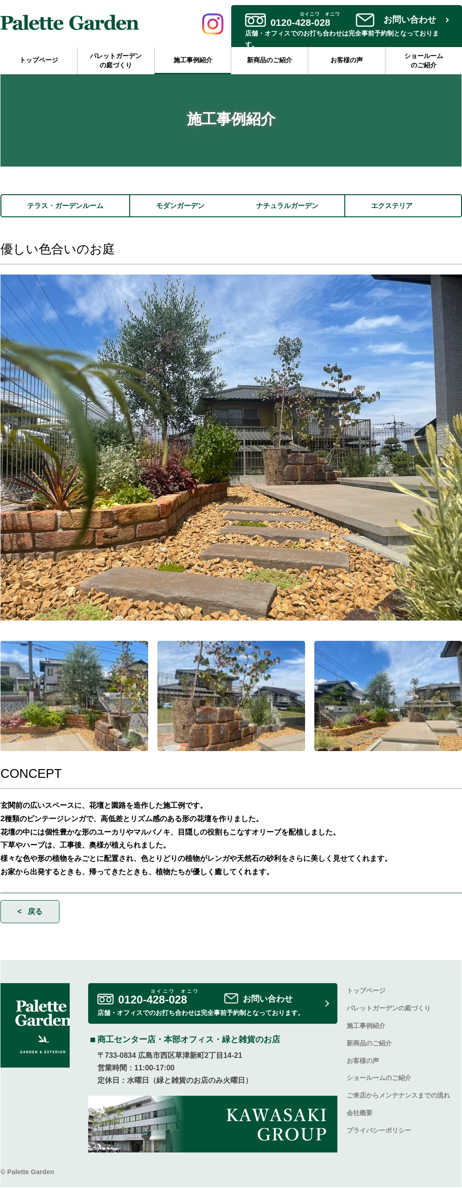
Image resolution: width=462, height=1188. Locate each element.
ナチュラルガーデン (298, 206)
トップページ (38, 60)
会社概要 (359, 1113)
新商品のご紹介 (269, 60)
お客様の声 (346, 60)
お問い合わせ (410, 19)
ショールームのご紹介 (423, 60)
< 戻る (30, 912)
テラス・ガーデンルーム (67, 206)
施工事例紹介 (193, 60)
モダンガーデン (187, 206)
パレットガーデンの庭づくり (116, 60)
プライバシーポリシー (379, 1131)
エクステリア (406, 206)
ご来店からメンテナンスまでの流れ (398, 1096)
